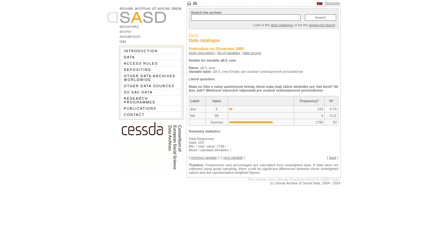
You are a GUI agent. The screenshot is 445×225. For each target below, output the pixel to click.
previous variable (204, 157)
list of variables (228, 53)
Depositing (137, 70)
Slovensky (332, 3)
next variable (233, 157)
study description (202, 53)
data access (252, 53)
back (332, 157)
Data (129, 57)
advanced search (322, 25)
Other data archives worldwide (149, 78)
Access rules (141, 63)
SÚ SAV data (138, 92)
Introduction (141, 51)
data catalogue (282, 25)
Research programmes (139, 100)
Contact (134, 115)
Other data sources (149, 86)
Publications (140, 108)
